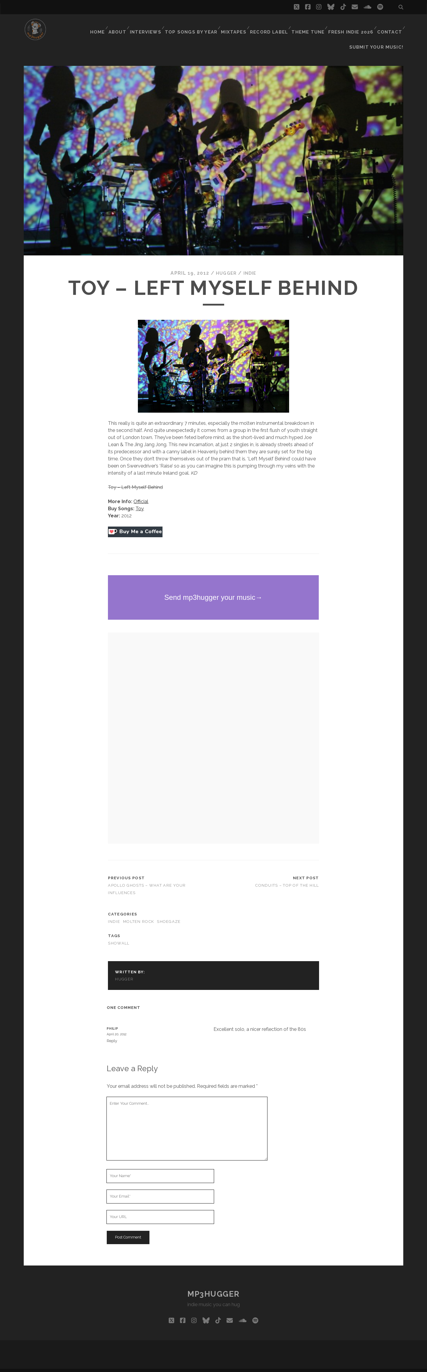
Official (140, 492)
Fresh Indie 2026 (352, 25)
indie (250, 263)
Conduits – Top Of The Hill (287, 875)
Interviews (153, 25)
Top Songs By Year (197, 25)
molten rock (138, 912)
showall (118, 933)
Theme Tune (310, 25)
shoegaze (169, 912)
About (124, 25)
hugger (225, 263)
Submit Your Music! (379, 32)
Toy (140, 499)
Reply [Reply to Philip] (112, 1031)
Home (102, 25)
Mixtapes (237, 25)
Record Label (272, 25)
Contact (389, 25)
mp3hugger (213, 1284)
